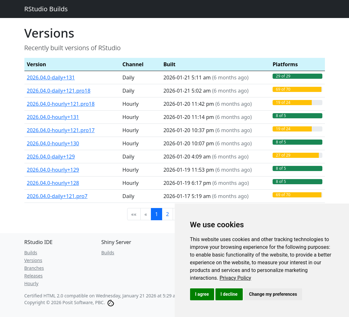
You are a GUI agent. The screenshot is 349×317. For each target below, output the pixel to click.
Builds (30, 252)
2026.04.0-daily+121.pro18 (59, 90)
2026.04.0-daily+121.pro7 (57, 196)
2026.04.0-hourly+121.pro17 (61, 130)
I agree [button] (202, 294)
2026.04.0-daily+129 (51, 156)
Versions (33, 260)
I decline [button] (229, 294)
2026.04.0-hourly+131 (53, 117)
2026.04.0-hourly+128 (53, 182)
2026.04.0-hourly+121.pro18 (61, 103)
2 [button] (167, 214)
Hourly (31, 283)
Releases (33, 276)
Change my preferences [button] (273, 294)
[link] (235, 278)
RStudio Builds (46, 9)
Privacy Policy (235, 278)
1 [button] (156, 214)
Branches (34, 268)
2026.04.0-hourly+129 (53, 169)
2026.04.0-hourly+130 (53, 143)
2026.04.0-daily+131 (51, 77)
